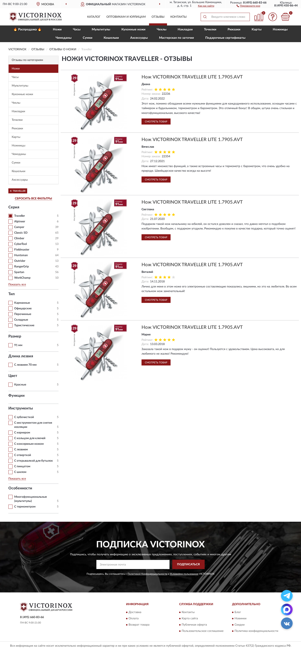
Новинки (240, 618)
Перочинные (22, 314)
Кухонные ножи (133, 29)
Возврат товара (139, 625)
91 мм (18, 345)
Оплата (134, 618)
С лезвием (21, 449)
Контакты (178, 16)
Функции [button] (16, 396)
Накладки (185, 29)
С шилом (20, 472)
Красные (20, 384)
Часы (76, 29)
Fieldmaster (21, 249)
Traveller (19, 215)
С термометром (25, 506)
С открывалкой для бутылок (33, 460)
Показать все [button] (17, 284)
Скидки (240, 625)
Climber (19, 238)
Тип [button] (11, 294)
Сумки (87, 37)
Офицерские (23, 308)
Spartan (19, 272)
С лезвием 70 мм (25, 364)
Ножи (57, 29)
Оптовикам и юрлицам (126, 16)
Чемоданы (63, 37)
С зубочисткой (24, 417)
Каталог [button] (94, 16)
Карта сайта (190, 618)
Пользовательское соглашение (202, 631)
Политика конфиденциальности (256, 631)
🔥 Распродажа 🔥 (27, 29)
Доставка (135, 612)
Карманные (22, 302)
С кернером (22, 432)
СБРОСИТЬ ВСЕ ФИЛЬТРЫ (33, 198)
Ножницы (280, 29)
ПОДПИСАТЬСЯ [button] (188, 564)
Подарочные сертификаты (225, 37)
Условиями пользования (184, 574)
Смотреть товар (156, 121)
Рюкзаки (234, 29)
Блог (238, 612)
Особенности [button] (20, 488)
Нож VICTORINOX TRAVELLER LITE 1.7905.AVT (192, 77)
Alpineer (19, 221)
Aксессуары (139, 37)
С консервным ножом (29, 443)
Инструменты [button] (20, 408)
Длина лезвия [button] (20, 356)
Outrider (19, 260)
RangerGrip (21, 266)
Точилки (210, 29)
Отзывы (158, 16)
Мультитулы (101, 29)
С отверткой (22, 455)
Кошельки (111, 37)
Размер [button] (14, 336)
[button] (248, 5)
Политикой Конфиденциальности (147, 574)
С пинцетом (22, 466)
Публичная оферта (194, 625)
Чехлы (161, 29)
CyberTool (20, 244)
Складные (21, 319)
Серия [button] (13, 207)
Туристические (24, 325)
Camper (19, 227)
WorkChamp (22, 277)
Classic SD (21, 232)
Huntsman (21, 255)
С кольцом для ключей (29, 438)
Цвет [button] (12, 376)
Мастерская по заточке (176, 37)
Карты (256, 29)
